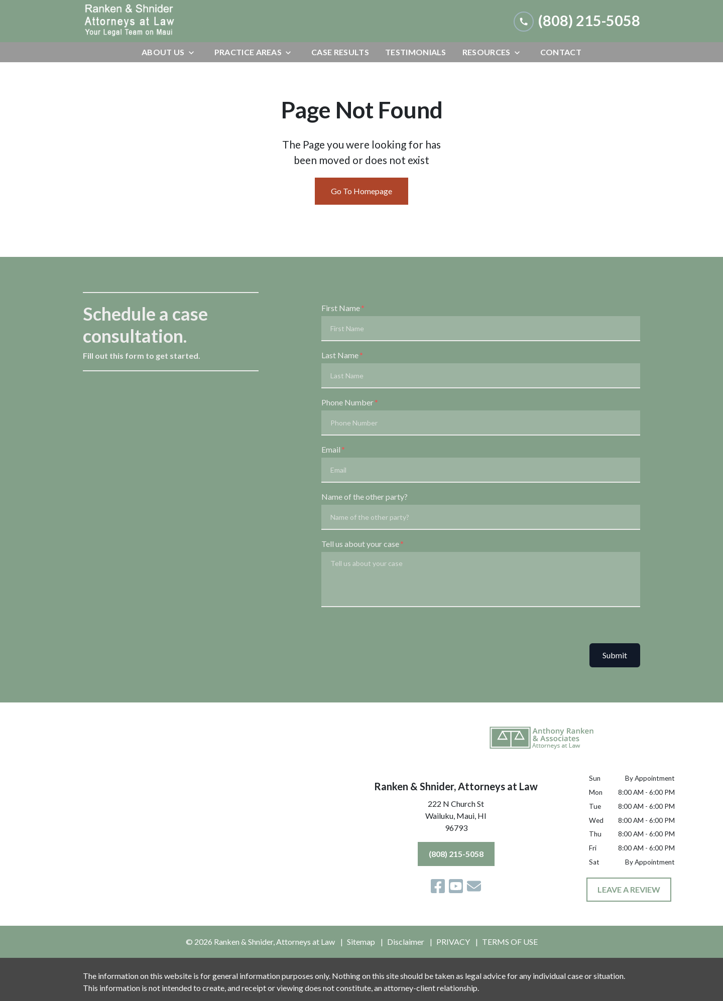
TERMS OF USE (510, 941)
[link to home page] (158, 21)
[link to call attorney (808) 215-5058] (577, 21)
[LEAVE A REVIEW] (628, 890)
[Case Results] (340, 52)
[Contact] (560, 52)
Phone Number (347, 402)
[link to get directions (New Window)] (456, 818)
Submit (614, 655)
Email (330, 449)
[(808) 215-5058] (456, 854)
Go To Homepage (361, 191)
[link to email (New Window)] (474, 886)
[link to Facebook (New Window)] (438, 886)
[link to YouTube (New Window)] (456, 886)
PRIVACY (453, 941)
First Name (340, 308)
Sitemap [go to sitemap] (361, 941)
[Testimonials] (415, 52)
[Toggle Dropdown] (194, 52)
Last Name (339, 355)
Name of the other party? (364, 496)
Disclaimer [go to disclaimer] (405, 941)
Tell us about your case (360, 543)
